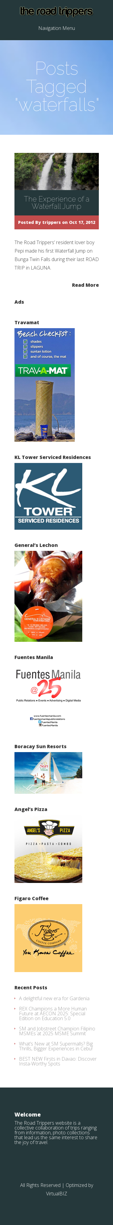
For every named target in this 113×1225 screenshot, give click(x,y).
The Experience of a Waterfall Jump (56, 203)
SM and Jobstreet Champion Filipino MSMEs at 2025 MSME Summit (57, 1031)
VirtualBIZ (56, 1193)
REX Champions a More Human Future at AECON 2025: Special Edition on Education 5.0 (53, 1013)
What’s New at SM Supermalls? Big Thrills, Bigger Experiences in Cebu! (56, 1046)
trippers (51, 222)
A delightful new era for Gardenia (54, 998)
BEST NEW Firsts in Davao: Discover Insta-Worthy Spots (58, 1061)
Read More (85, 284)
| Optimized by (77, 1185)
